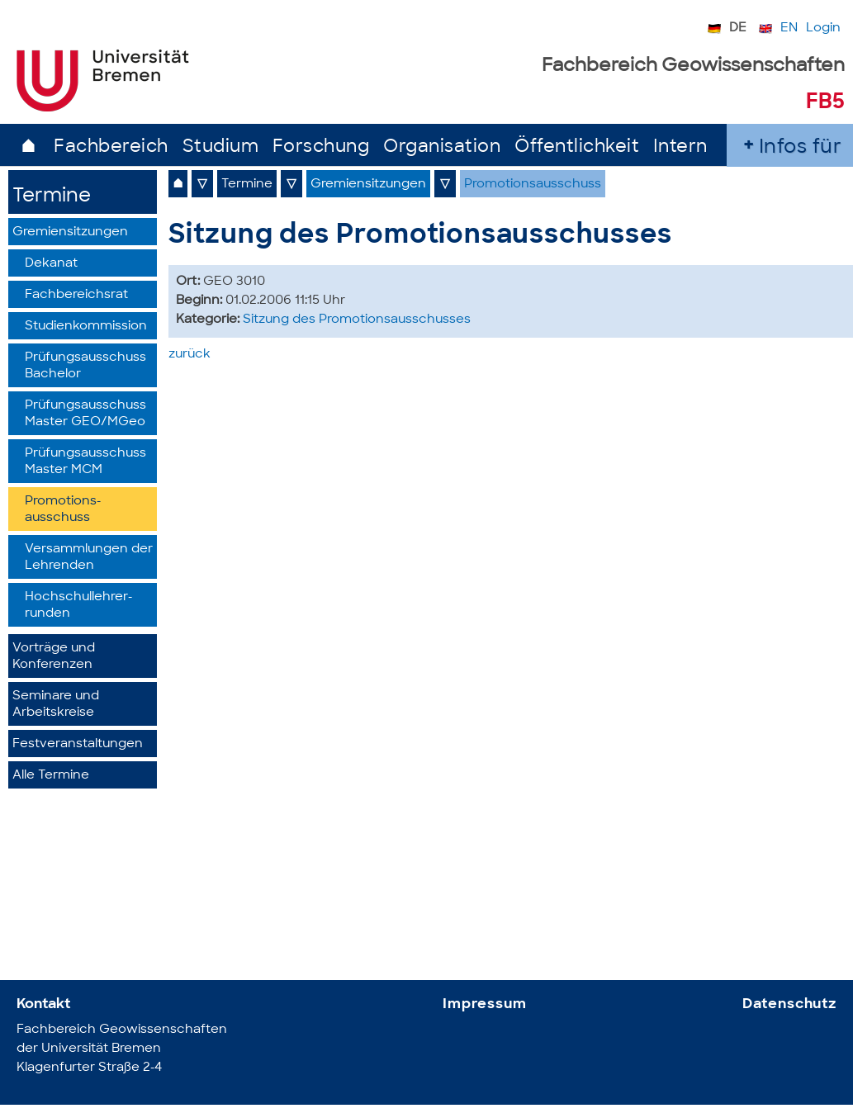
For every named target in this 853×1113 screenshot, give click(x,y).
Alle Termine (50, 776)
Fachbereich (111, 147)
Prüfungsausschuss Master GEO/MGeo (85, 414)
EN (789, 28)
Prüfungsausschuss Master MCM (85, 462)
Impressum (485, 1004)
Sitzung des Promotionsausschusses (357, 320)
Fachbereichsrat (76, 295)
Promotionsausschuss (532, 184)
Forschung (321, 147)
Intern (680, 147)
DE (737, 28)
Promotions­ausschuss (63, 509)
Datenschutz (789, 1004)
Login (823, 28)
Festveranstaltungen (77, 744)
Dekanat (51, 264)
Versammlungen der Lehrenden (89, 557)
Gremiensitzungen (70, 232)
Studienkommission (86, 326)
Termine (51, 196)
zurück (189, 354)
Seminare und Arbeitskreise (55, 704)
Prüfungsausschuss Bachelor (85, 366)
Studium (220, 147)
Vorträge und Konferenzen (53, 656)
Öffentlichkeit (576, 147)
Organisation (441, 147)
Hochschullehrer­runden (78, 605)
